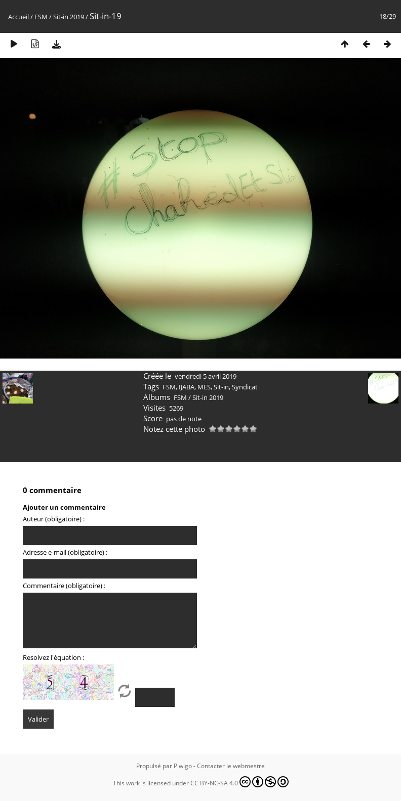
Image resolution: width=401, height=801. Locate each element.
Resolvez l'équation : (53, 657)
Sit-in (221, 386)
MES (204, 386)
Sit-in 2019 (68, 16)
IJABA (186, 386)
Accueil (18, 16)
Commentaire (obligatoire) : (64, 585)
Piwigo (183, 766)
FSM (41, 16)
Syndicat (245, 386)
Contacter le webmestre (231, 766)
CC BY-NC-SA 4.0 (239, 781)
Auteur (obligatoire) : (54, 518)
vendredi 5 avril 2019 (205, 376)
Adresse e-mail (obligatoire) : (65, 552)
